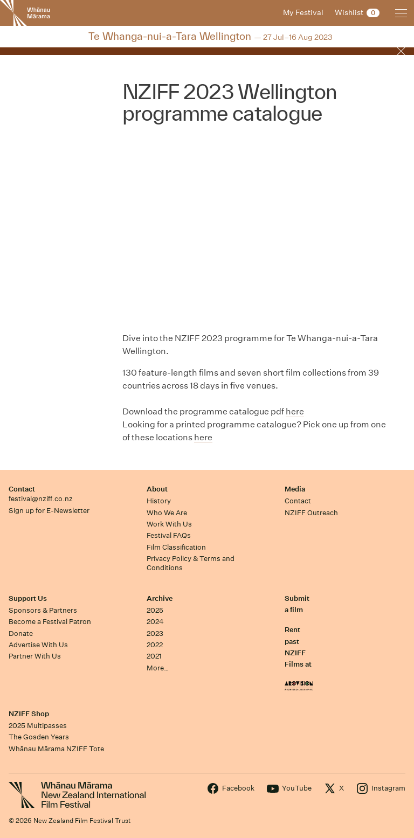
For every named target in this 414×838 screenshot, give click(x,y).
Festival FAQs (169, 535)
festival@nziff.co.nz (41, 498)
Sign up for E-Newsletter (49, 510)
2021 (154, 656)
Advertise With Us (38, 644)
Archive (159, 598)
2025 (155, 610)
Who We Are (167, 512)
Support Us (28, 598)
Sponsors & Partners (43, 610)
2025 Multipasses (38, 725)
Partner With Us (35, 656)
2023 (155, 633)
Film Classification (176, 547)
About (157, 489)
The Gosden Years (39, 737)
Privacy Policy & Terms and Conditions (190, 563)
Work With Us (169, 524)
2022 (155, 644)
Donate (21, 633)
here (295, 411)
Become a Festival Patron (50, 621)
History (159, 500)
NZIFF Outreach (311, 512)
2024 (155, 621)
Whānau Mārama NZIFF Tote (56, 748)
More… (158, 668)
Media (295, 489)
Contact (22, 489)
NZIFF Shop (29, 713)
